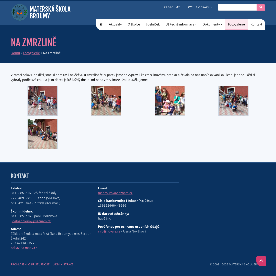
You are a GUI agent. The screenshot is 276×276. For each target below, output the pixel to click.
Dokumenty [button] (211, 24)
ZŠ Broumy (172, 7)
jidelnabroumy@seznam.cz (31, 221)
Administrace (63, 264)
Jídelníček (153, 24)
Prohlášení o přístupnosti (30, 264)
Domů (15, 53)
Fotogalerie (236, 24)
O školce (134, 24)
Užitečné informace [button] (179, 24)
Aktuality (115, 24)
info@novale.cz (109, 231)
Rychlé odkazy (198, 7)
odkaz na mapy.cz (24, 248)
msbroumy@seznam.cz (115, 193)
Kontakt (256, 24)
